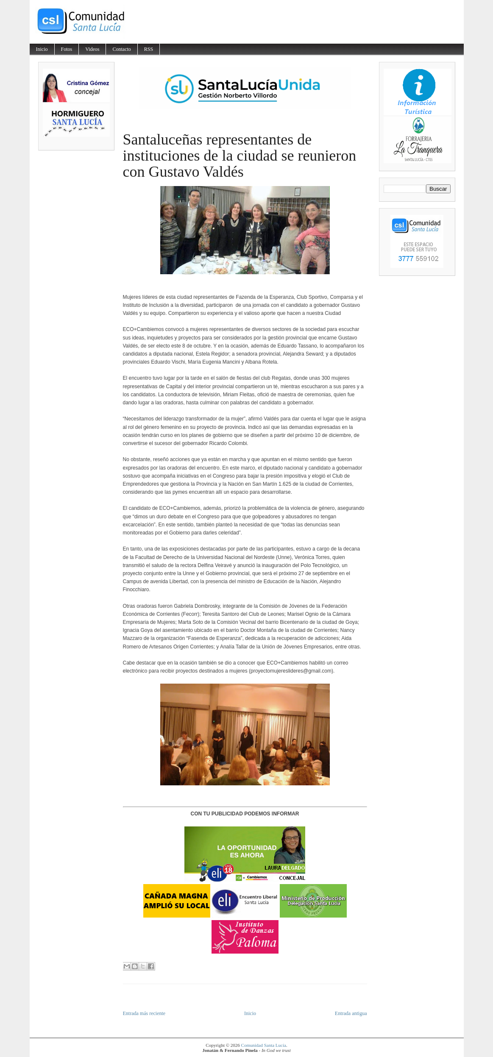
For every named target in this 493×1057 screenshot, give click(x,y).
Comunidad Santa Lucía (263, 1045)
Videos (92, 49)
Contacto (121, 49)
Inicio (42, 49)
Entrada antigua (351, 1013)
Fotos (66, 49)
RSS (148, 49)
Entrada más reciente (144, 1013)
